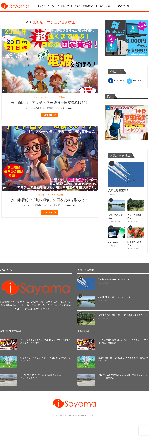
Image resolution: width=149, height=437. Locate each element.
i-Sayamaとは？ (123, 6)
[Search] (147, 6)
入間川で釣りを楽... (115, 217)
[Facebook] (117, 81)
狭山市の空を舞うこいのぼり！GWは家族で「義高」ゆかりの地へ (45, 359)
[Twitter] (135, 81)
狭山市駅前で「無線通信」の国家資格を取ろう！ (49, 200)
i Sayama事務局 (34, 108)
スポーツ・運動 (58, 6)
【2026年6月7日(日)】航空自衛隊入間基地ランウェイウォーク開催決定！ (45, 377)
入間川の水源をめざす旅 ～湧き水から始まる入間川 (122, 315)
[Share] (4, 90)
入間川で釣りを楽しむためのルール (114, 297)
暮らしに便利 (105, 6)
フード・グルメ (73, 6)
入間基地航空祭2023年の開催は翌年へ (116, 280)
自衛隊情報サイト (90, 6)
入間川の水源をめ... (134, 217)
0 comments (68, 108)
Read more (49, 115)
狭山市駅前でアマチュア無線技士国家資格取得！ (49, 103)
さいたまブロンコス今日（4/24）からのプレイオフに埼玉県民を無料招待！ (45, 342)
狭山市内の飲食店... (134, 244)
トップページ (43, 6)
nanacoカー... (115, 242)
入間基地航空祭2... (119, 190)
